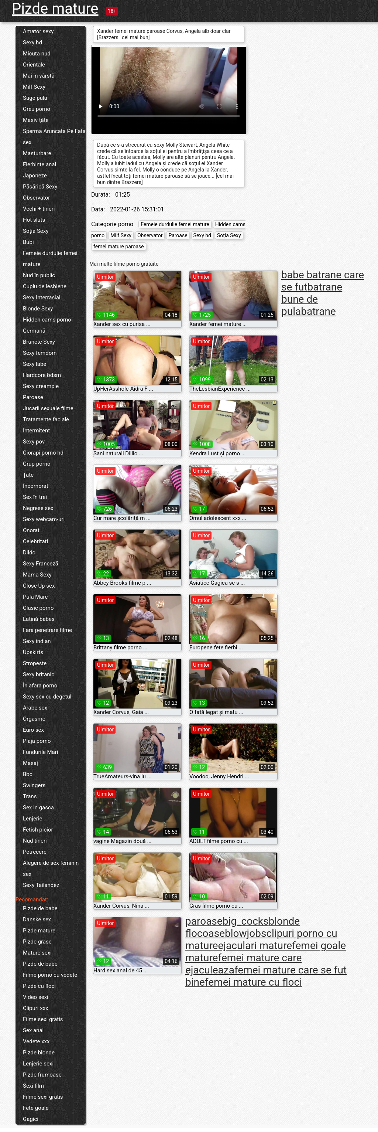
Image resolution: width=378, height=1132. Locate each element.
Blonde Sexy (38, 308)
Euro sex (33, 730)
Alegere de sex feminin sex (51, 868)
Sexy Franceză (40, 563)
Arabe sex (35, 707)
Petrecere (35, 852)
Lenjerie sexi (38, 1063)
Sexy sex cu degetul (47, 696)
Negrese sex (38, 508)
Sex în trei (35, 497)
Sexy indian (37, 641)
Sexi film (33, 1085)
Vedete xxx (36, 1041)
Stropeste (35, 663)
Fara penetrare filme (47, 630)
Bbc (27, 774)
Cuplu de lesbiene (44, 286)
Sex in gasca (38, 807)
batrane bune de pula (311, 299)
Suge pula (35, 98)
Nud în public (39, 275)
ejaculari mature (255, 945)
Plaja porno (37, 741)
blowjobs (245, 933)
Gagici (30, 1119)
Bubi (28, 242)
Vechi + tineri (39, 208)
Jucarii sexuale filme (48, 408)
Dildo (29, 552)
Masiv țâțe (36, 120)
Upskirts (33, 652)
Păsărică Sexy (40, 186)
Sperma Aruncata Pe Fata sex (54, 137)
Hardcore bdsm (42, 375)
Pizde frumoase (42, 1074)
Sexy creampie (41, 386)
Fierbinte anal (39, 164)
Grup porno (37, 463)
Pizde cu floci (39, 986)
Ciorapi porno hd (43, 452)
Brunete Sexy (39, 342)
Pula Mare (35, 597)
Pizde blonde (39, 1052)
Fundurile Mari (40, 752)
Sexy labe (34, 364)
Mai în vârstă (39, 75)
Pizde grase (37, 941)
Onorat (31, 530)
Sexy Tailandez (41, 885)
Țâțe (28, 475)
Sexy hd (32, 42)
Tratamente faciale (46, 419)
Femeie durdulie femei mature (50, 259)
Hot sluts (34, 220)
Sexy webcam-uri (44, 519)
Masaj (30, 763)
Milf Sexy (34, 87)
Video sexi (35, 997)
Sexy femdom (39, 353)
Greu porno (36, 109)
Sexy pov (34, 441)
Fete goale (35, 1108)
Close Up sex (39, 585)
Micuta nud (37, 53)
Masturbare (37, 153)
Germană (34, 330)
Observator (36, 197)
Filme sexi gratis (43, 1019)
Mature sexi (37, 952)
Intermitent (36, 430)
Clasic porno (38, 608)
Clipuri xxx (35, 1008)
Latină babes (39, 619)
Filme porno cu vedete (50, 975)
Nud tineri (35, 840)
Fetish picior (38, 829)
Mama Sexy (37, 574)
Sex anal (33, 1030)
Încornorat (35, 486)
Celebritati (35, 541)
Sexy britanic (38, 674)
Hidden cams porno (47, 319)
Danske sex (37, 919)
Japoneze (35, 175)
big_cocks (246, 921)
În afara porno (40, 685)
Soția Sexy (35, 231)
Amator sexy (38, 31)
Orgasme (34, 718)
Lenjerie (32, 818)
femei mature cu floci (253, 982)
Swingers (34, 785)
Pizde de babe (40, 908)
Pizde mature (55, 8)
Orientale (34, 64)
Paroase (33, 397)
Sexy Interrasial (42, 297)
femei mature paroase (118, 246)
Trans (30, 796)
